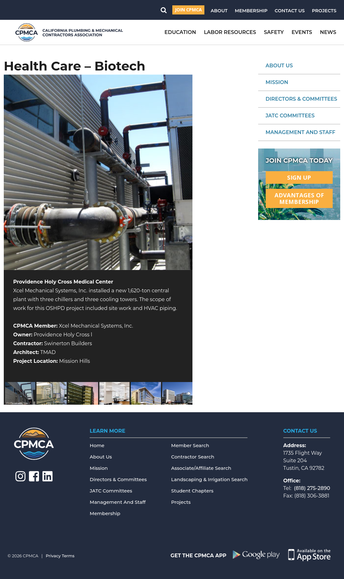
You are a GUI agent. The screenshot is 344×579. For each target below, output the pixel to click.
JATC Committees (290, 116)
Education (180, 32)
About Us (279, 66)
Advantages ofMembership (299, 198)
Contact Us (290, 11)
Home (97, 445)
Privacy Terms (60, 555)
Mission (277, 82)
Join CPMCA (188, 10)
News (328, 32)
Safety (274, 32)
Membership (251, 11)
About (219, 11)
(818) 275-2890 (312, 488)
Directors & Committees (301, 99)
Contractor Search (192, 457)
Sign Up (299, 177)
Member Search (190, 445)
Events (301, 32)
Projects (324, 11)
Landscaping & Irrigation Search (209, 479)
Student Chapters (192, 491)
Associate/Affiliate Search (201, 468)
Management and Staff (301, 132)
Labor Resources (230, 32)
